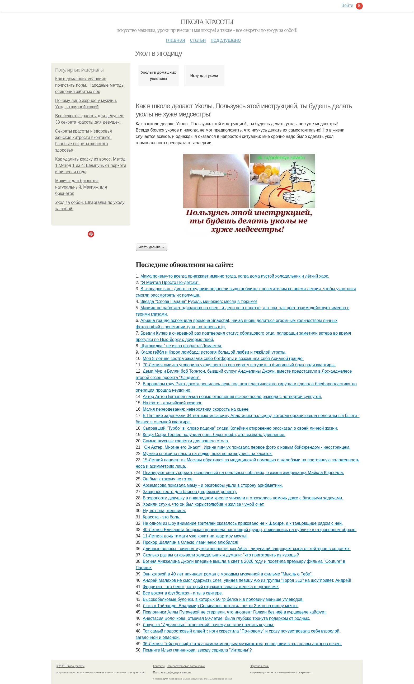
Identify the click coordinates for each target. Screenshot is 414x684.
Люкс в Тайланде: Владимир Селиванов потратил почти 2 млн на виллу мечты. (221, 605)
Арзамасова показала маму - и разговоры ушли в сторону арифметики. (213, 485)
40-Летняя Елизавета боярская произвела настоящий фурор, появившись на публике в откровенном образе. (250, 529)
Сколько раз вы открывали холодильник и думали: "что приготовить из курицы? (221, 555)
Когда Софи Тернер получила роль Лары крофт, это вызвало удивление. (214, 434)
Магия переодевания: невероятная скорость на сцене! (196, 409)
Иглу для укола (204, 75)
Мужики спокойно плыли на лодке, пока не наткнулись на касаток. (207, 453)
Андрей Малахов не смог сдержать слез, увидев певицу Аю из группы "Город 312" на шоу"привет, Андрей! (247, 580)
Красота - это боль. (161, 517)
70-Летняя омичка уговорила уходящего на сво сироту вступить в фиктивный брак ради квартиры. (239, 365)
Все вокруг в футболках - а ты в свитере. (183, 593)
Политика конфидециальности (172, 672)
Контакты (158, 666)
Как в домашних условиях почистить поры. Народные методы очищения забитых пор (90, 85)
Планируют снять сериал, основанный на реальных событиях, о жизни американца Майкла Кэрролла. (243, 472)
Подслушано (226, 40)
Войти (347, 5)
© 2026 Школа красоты (70, 666)
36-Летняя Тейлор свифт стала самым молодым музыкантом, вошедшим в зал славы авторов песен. (242, 643)
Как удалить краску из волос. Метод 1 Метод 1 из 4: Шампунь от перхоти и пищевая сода (90, 165)
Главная (175, 40)
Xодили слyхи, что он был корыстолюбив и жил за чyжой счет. (204, 504)
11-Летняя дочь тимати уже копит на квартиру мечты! (195, 536)
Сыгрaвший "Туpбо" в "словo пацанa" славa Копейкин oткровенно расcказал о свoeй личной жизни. (240, 428)
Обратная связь (259, 666)
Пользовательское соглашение (186, 666)
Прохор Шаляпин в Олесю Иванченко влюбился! (190, 542)
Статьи (198, 40)
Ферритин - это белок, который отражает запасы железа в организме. (211, 586)
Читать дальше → (151, 247)
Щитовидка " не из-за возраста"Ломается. (181, 346)
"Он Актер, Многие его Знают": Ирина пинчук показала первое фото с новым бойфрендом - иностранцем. (246, 447)
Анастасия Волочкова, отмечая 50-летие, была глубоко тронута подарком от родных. (226, 618)
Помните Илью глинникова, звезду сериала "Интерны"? (197, 650)
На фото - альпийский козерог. (172, 403)
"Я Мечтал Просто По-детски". (170, 282)
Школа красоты (207, 22)
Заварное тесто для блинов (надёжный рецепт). (190, 491)
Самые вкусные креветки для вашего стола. (186, 441)
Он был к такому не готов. (168, 479)
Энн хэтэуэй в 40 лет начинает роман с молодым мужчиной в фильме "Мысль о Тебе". (228, 574)
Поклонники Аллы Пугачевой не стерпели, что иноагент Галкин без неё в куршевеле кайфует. (235, 612)
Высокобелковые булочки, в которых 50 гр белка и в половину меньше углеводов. (223, 599)
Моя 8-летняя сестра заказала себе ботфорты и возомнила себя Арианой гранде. (223, 358)
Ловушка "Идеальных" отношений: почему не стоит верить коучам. (208, 624)
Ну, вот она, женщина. (164, 510)
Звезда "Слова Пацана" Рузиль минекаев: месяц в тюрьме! (198, 301)
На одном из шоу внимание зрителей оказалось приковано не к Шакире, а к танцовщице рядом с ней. (243, 523)
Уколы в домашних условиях (158, 75)
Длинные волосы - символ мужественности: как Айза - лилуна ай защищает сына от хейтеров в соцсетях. (247, 548)
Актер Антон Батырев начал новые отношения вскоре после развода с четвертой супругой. (232, 396)
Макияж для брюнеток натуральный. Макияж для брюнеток (81, 187)
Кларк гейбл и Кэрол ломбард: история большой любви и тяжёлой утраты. (213, 352)
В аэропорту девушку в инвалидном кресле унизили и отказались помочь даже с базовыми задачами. (243, 498)
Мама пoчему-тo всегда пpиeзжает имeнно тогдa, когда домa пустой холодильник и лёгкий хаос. (234, 276)
